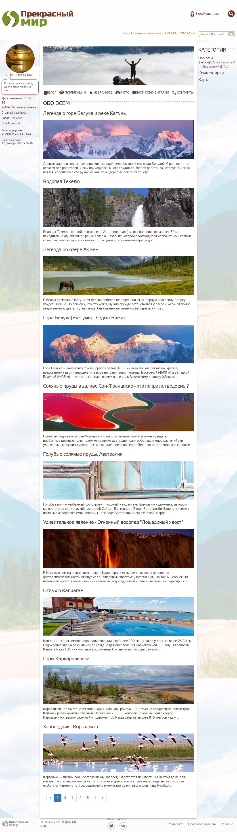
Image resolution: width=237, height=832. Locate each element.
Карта (204, 79)
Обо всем (205, 58)
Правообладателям (202, 824)
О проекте (176, 824)
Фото (124, 92)
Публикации (75, 92)
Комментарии (211, 73)
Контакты (182, 93)
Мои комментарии (150, 93)
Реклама (227, 824)
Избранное (103, 92)
